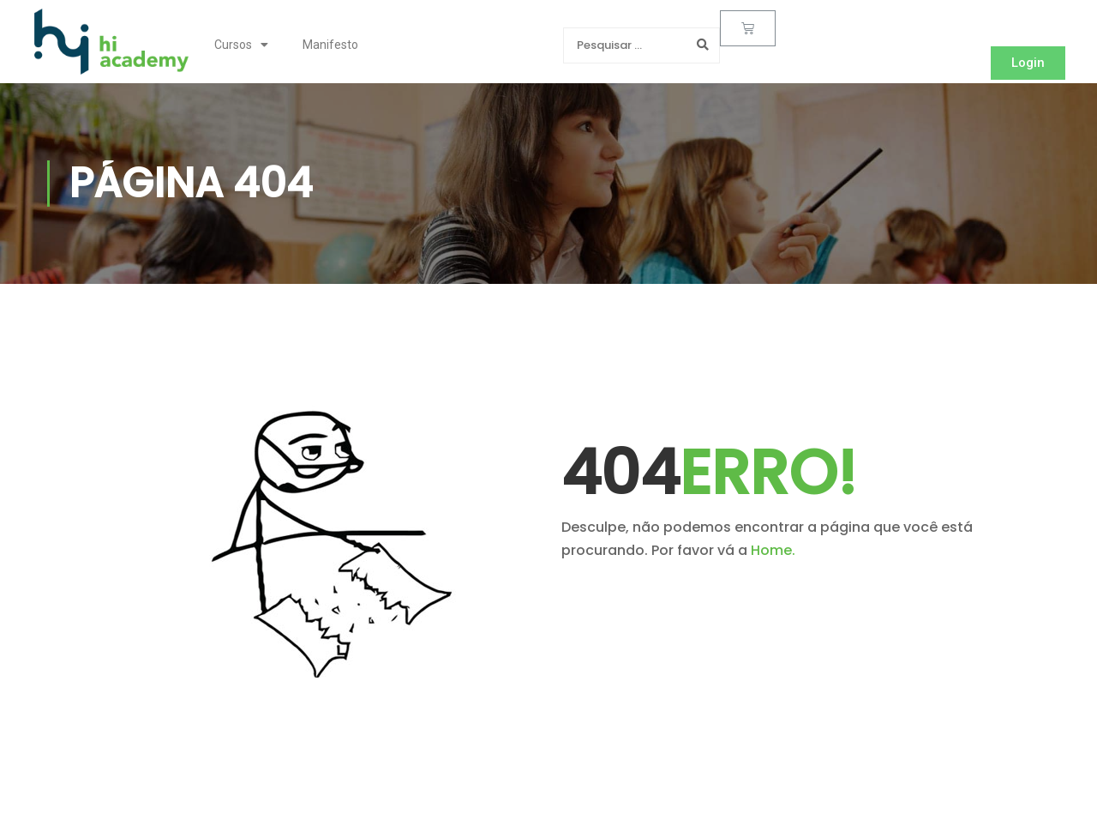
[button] (1028, 63)
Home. (773, 550)
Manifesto (330, 44)
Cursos (241, 44)
